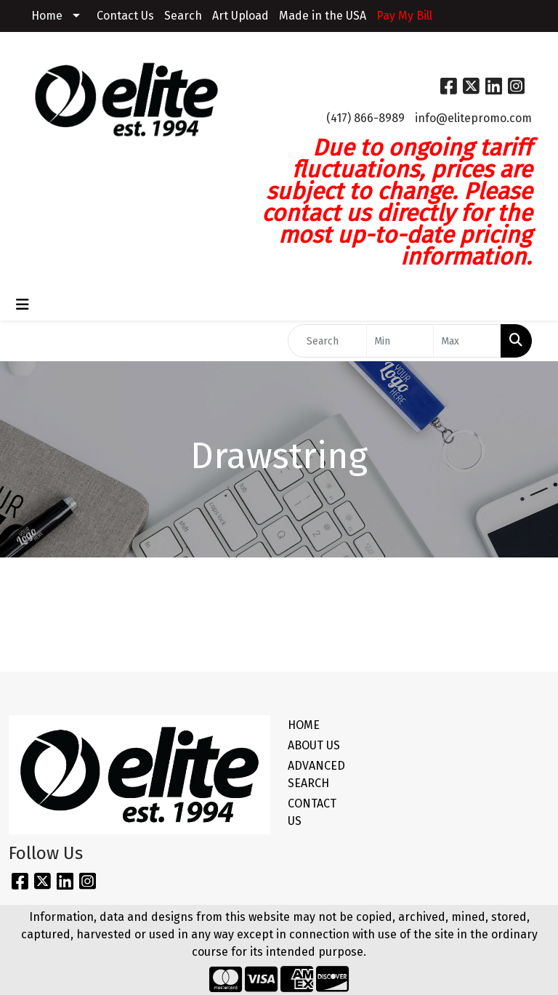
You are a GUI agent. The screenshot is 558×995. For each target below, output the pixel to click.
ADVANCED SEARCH (314, 774)
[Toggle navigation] (22, 304)
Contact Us (125, 16)
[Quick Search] (327, 341)
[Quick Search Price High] (467, 341)
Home (46, 16)
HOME (304, 725)
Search (183, 16)
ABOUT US (314, 745)
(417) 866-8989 (365, 118)
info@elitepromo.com (473, 118)
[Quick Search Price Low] (400, 341)
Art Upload (240, 16)
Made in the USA (322, 16)
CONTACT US (312, 812)
